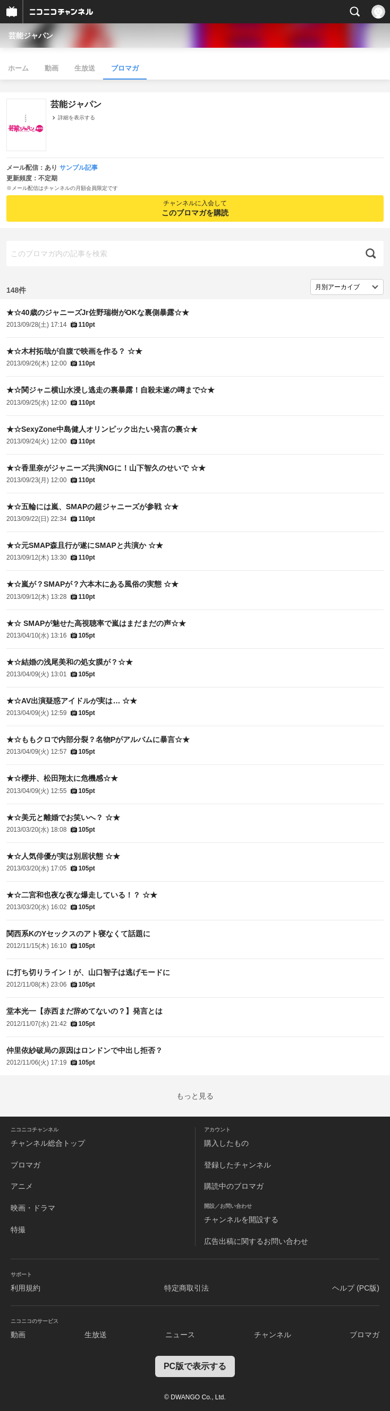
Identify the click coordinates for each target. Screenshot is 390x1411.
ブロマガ (125, 68)
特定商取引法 (186, 1288)
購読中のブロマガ (234, 1186)
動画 (51, 68)
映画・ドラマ (33, 1208)
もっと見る (195, 1096)
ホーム (18, 68)
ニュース (180, 1334)
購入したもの (226, 1143)
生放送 (84, 68)
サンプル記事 (79, 167)
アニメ (22, 1186)
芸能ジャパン (31, 35)
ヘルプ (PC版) (355, 1288)
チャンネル (272, 1334)
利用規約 (25, 1288)
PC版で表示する (195, 1366)
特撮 (18, 1229)
